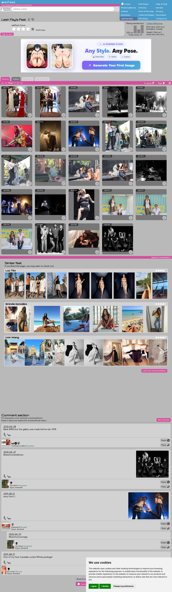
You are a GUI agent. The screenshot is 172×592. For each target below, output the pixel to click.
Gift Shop (143, 18)
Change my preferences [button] (123, 586)
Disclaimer (161, 15)
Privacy (159, 11)
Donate (159, 7)
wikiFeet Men (127, 19)
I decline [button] (105, 586)
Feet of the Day (146, 11)
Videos (124, 11)
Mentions (125, 15)
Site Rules (143, 4)
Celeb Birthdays (146, 15)
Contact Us (161, 18)
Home (127, 4)
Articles (142, 7)
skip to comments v (161, 257)
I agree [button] (94, 586)
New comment (163, 420)
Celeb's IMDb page (154, 23)
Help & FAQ (161, 4)
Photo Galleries (128, 7)
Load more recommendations (154, 371)
